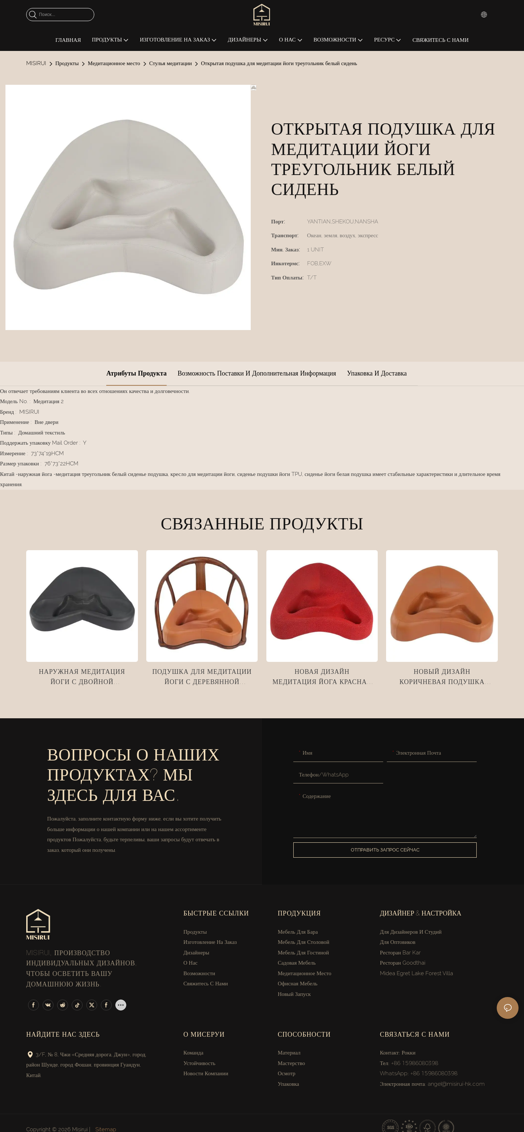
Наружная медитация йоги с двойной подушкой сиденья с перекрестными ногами (82, 678)
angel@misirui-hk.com (456, 1083)
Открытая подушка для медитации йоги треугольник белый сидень (279, 63)
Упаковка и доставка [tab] (376, 373)
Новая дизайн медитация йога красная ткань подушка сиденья (322, 678)
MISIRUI (36, 63)
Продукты (67, 63)
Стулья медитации (170, 63)
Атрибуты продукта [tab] (136, 373)
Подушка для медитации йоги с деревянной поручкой (201, 678)
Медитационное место (114, 63)
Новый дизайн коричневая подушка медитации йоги (442, 678)
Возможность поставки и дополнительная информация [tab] (257, 373)
